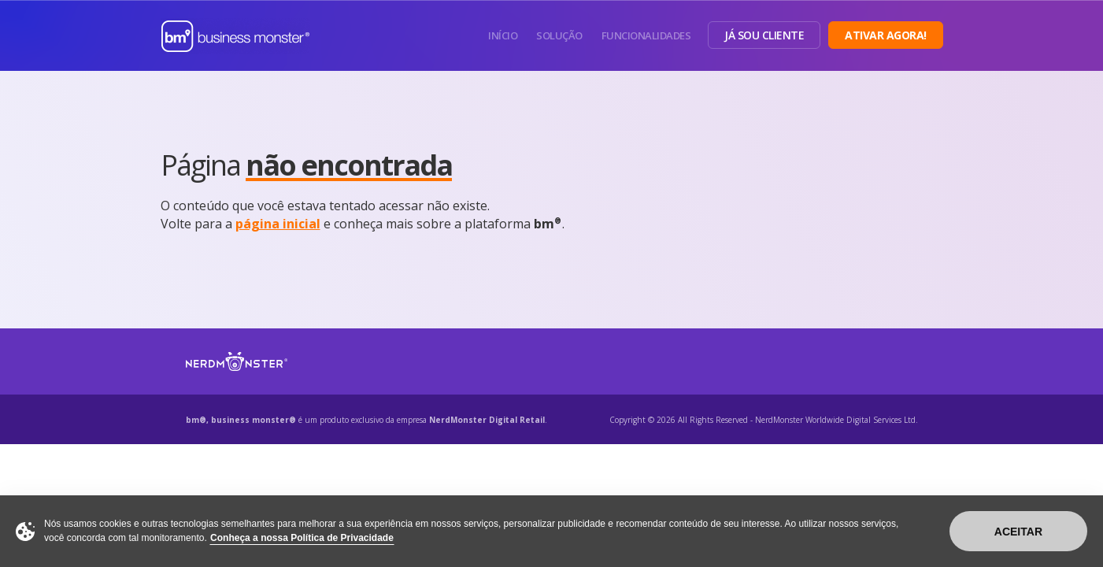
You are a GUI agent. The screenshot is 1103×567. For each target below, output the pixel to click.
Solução (559, 35)
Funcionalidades (646, 35)
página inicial (277, 223)
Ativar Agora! (886, 35)
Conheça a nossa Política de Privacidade (302, 537)
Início (502, 35)
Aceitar (1018, 531)
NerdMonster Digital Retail (487, 419)
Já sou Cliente (764, 35)
